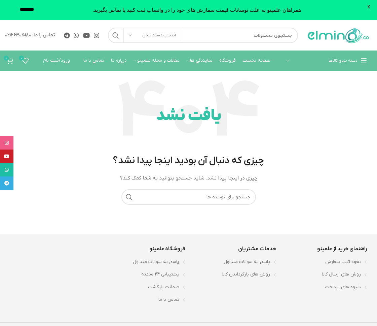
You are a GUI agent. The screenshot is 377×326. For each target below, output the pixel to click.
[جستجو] (203, 35)
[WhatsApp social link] (76, 35)
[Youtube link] (86, 35)
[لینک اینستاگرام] (96, 35)
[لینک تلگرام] (67, 35)
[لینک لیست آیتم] (325, 262)
